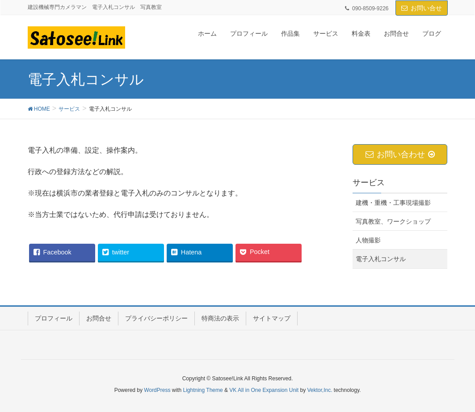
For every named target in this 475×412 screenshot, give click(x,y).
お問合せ (98, 318)
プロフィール (53, 318)
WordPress (157, 390)
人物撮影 (368, 240)
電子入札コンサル (381, 258)
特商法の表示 (220, 318)
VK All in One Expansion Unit (263, 390)
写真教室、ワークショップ (393, 221)
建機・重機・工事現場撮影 (393, 202)
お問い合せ (426, 8)
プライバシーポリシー (156, 318)
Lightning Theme (203, 390)
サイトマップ (271, 318)
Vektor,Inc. (319, 390)
